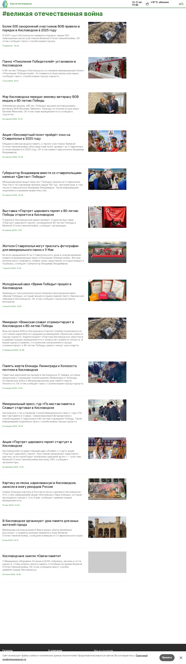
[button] (107, 32)
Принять (167, 657)
